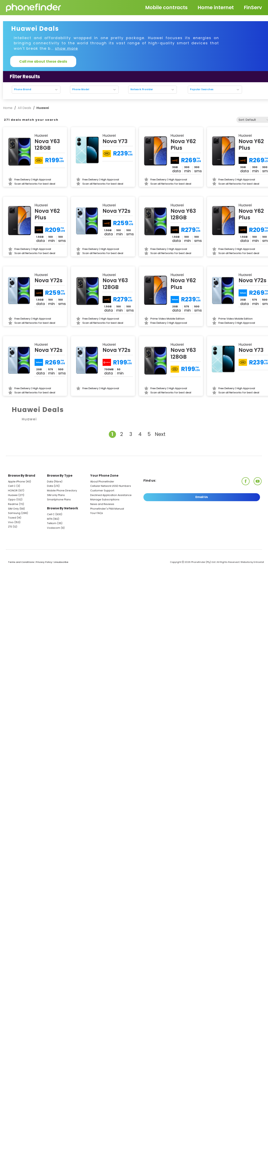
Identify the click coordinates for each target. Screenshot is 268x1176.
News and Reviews (102, 504)
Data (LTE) (53, 486)
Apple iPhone (16, 481)
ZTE (10, 526)
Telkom (51, 523)
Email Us (201, 497)
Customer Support (102, 490)
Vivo (11, 522)
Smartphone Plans (59, 499)
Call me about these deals (43, 61)
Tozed (12, 517)
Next (160, 434)
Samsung (14, 513)
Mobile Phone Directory (62, 490)
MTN (49, 519)
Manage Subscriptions (104, 499)
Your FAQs (96, 513)
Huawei (13, 495)
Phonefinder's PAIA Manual (107, 508)
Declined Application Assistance (111, 495)
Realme (13, 504)
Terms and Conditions (21, 562)
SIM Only (13, 508)
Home (8, 108)
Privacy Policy (44, 562)
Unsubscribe (61, 562)
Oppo (12, 499)
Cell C (12, 486)
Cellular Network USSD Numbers (110, 486)
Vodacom (53, 528)
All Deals (24, 108)
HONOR (13, 490)
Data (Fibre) (54, 481)
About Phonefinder (102, 481)
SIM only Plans (56, 495)
